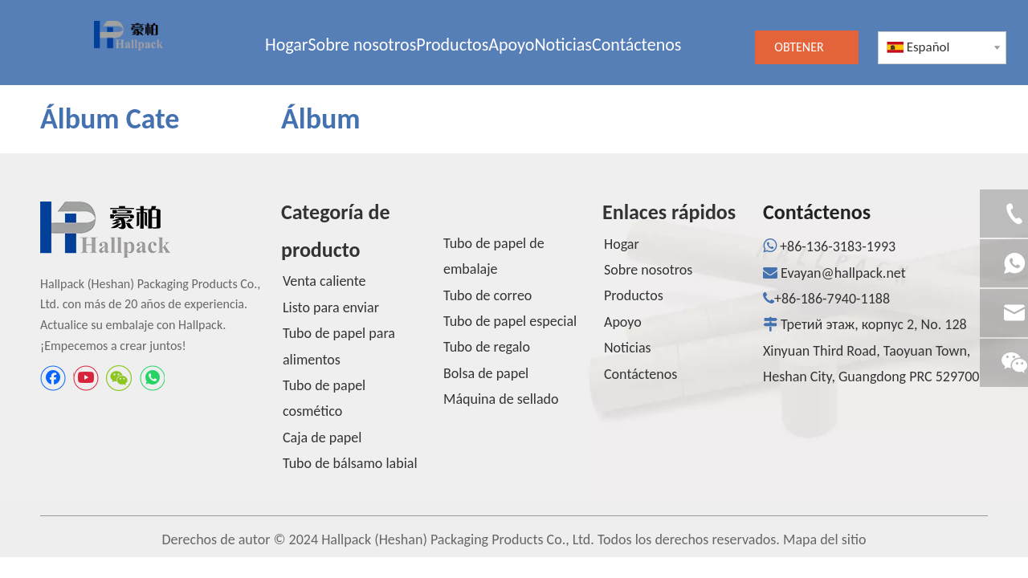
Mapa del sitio (824, 539)
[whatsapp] (152, 378)
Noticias (627, 347)
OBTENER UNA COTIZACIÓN (806, 51)
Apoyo (623, 322)
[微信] (119, 378)
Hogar (621, 244)
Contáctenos (640, 374)
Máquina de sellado (501, 399)
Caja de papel (322, 437)
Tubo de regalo (486, 347)
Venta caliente (324, 281)
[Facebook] (53, 378)
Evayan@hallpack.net (843, 273)
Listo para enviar (331, 307)
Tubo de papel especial (510, 321)
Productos (633, 295)
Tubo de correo (487, 295)
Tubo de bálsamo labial (350, 463)
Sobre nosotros (648, 270)
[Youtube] (86, 378)
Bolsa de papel (485, 373)
